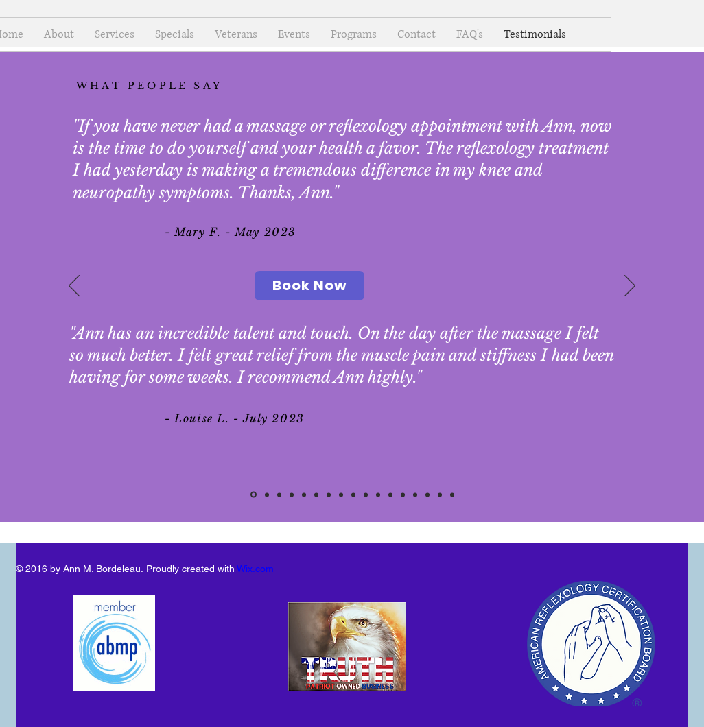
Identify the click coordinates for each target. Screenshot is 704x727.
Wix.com (255, 568)
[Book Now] (309, 285)
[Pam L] (390, 494)
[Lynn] (329, 494)
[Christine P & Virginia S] (267, 494)
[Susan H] (279, 494)
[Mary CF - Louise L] (253, 495)
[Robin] (415, 494)
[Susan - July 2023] (403, 494)
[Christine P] (440, 494)
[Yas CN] (378, 494)
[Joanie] (341, 494)
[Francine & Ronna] (427, 494)
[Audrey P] (353, 494)
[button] (353, 34)
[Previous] (74, 286)
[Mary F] (366, 494)
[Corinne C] (316, 494)
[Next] (629, 286)
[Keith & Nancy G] (304, 494)
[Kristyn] (292, 494)
